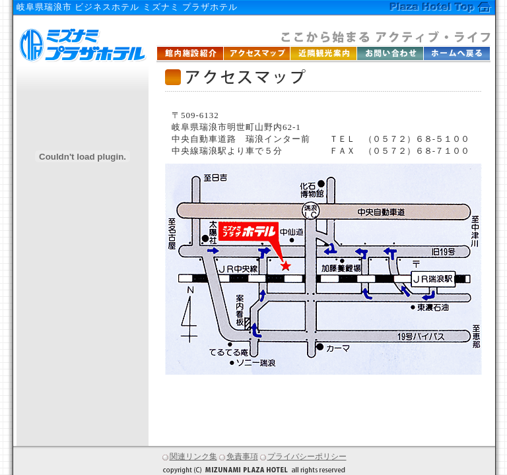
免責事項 (238, 456)
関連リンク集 (189, 456)
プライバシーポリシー (303, 456)
